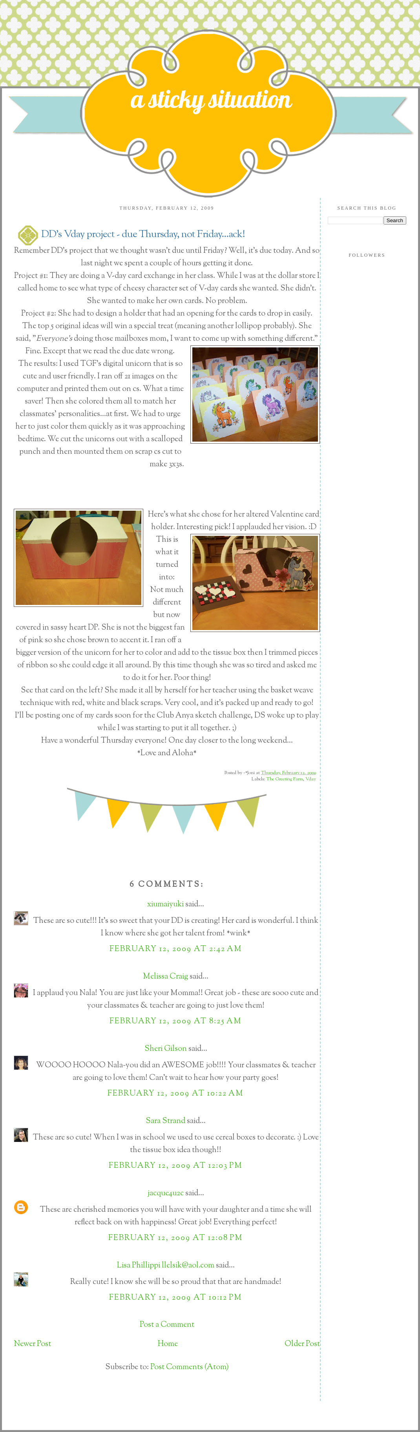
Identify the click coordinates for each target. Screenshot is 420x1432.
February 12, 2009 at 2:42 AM (176, 949)
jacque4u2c (165, 1193)
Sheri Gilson (165, 1049)
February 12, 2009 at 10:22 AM (176, 1094)
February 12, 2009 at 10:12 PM (175, 1298)
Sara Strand (165, 1121)
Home (168, 1344)
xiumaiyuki (165, 904)
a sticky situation (211, 98)
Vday (310, 779)
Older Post (302, 1344)
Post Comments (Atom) (189, 1367)
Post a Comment (167, 1325)
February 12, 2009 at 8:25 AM (176, 1021)
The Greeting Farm (284, 779)
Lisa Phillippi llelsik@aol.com (165, 1265)
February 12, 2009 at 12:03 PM (176, 1166)
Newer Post (32, 1344)
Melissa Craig (165, 977)
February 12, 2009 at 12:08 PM (175, 1238)
